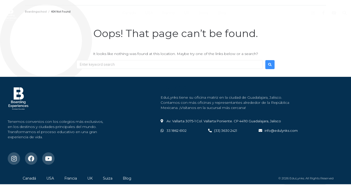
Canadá (129, 13)
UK (186, 13)
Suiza (203, 13)
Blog (221, 13)
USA (149, 13)
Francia (168, 13)
